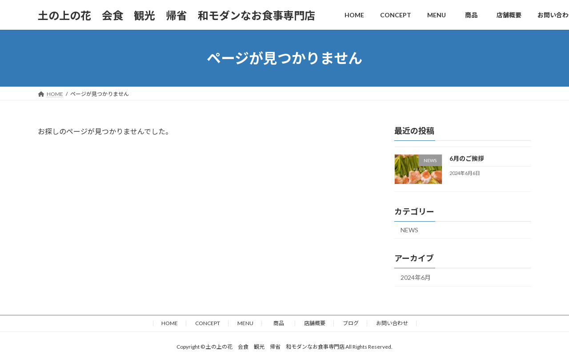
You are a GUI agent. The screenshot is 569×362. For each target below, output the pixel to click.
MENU (245, 323)
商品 (281, 323)
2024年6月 (416, 277)
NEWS (409, 230)
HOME (169, 323)
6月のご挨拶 (466, 158)
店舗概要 (314, 323)
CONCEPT (207, 323)
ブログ (351, 323)
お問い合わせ (392, 323)
